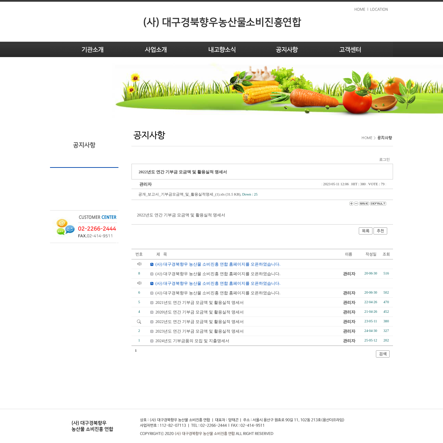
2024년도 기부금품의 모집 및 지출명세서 (192, 340)
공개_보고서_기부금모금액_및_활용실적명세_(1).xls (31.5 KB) (189, 194)
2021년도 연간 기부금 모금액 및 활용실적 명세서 (199, 302)
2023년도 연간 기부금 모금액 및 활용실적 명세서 (199, 331)
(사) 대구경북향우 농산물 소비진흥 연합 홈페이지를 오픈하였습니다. (217, 273)
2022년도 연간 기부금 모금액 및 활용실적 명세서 (199, 321)
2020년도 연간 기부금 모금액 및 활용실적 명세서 (199, 312)
